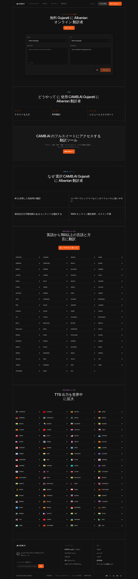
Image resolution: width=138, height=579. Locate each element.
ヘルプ (99, 557)
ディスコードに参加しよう (105, 564)
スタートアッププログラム (73, 564)
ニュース (99, 553)
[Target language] (90, 41)
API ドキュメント (70, 560)
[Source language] (47, 41)
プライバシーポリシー (62, 575)
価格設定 (64, 3)
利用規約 (49, 575)
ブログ (99, 549)
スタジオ (67, 557)
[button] (34, 4)
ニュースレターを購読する (23, 562)
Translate (106, 70)
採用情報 (99, 560)
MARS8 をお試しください (73, 549)
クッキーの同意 (76, 575)
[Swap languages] (97, 70)
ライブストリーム (70, 553)
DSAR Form (87, 575)
